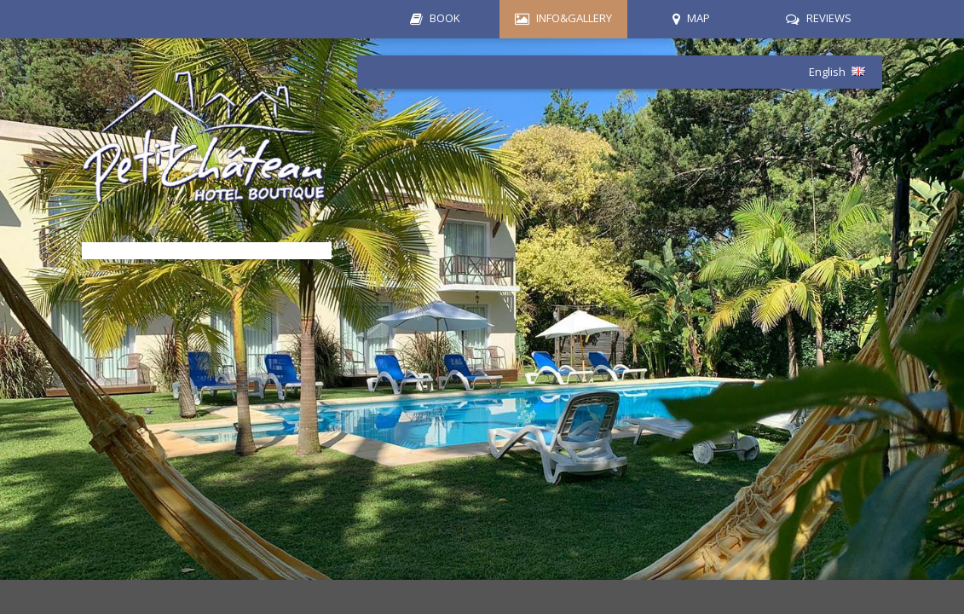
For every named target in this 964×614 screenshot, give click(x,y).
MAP (698, 18)
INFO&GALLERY (574, 18)
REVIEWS (828, 18)
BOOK (445, 18)
